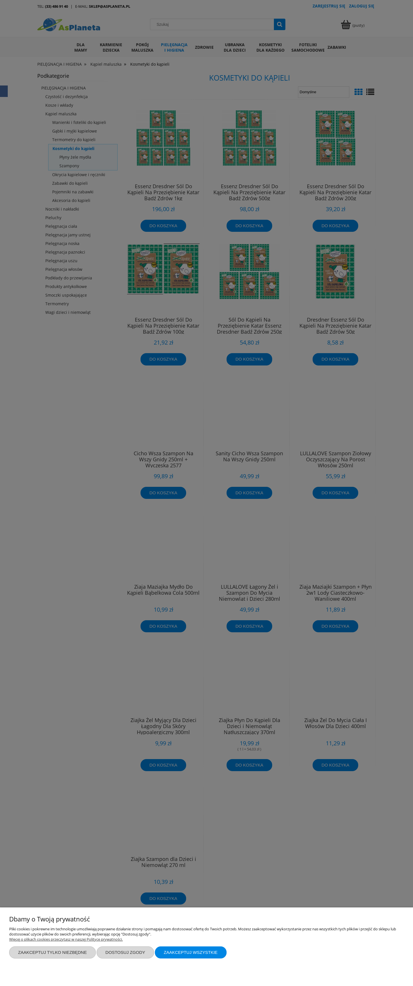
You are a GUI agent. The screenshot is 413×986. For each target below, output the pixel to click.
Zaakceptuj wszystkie (191, 952)
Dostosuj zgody (125, 952)
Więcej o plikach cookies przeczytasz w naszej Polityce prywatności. (66, 939)
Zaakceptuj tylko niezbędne (52, 952)
